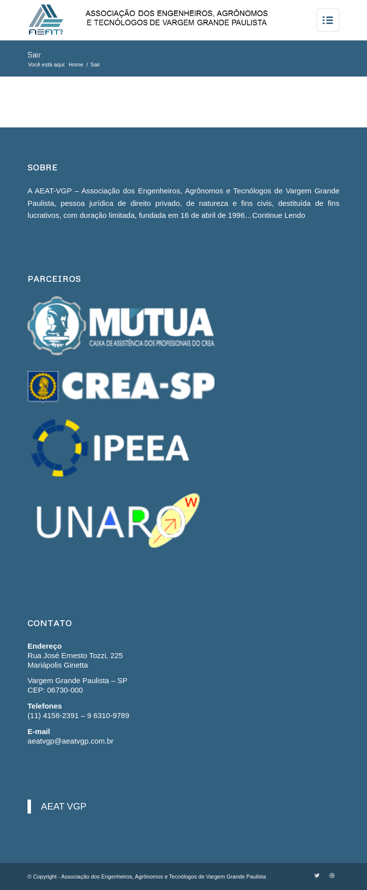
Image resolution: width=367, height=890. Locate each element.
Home (75, 64)
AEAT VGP (63, 806)
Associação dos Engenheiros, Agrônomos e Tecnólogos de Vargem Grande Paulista (163, 877)
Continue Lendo (278, 215)
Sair (34, 54)
